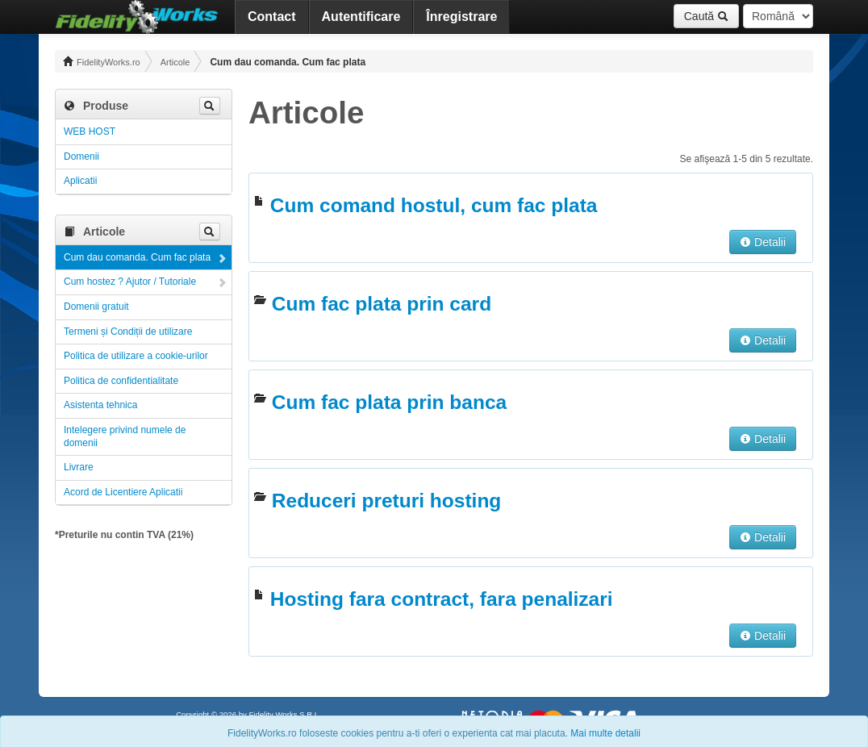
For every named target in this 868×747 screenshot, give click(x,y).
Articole (175, 62)
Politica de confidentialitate (121, 380)
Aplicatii (80, 180)
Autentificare (361, 16)
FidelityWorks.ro (101, 61)
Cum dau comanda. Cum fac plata (137, 257)
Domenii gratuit (96, 306)
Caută (706, 16)
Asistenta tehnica (100, 405)
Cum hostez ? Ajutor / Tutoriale (130, 281)
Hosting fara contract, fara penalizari (441, 599)
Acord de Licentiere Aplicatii (123, 492)
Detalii (763, 242)
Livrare (79, 467)
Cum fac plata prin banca (389, 402)
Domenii (81, 156)
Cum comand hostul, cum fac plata (434, 205)
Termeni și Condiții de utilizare (128, 331)
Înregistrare (461, 16)
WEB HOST (89, 131)
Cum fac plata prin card (381, 304)
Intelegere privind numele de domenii (125, 436)
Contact (272, 16)
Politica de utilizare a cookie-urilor (136, 355)
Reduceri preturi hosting (387, 500)
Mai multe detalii (605, 733)
